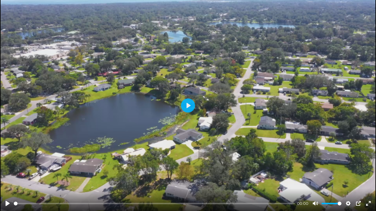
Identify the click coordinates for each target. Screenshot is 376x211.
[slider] (154, 203)
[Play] (7, 203)
